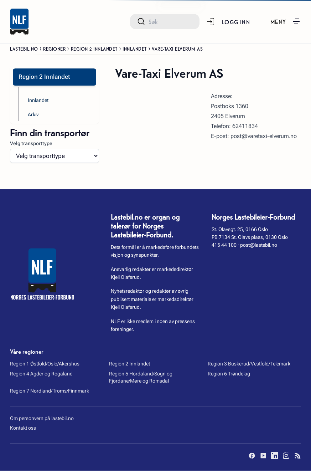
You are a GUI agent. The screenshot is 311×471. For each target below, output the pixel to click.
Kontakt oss (23, 428)
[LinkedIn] (274, 456)
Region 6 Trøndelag (229, 374)
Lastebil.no (24, 48)
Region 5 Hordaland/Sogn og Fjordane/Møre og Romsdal (140, 377)
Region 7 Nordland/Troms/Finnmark (49, 391)
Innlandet (135, 48)
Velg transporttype (31, 143)
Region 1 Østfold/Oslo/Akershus (44, 364)
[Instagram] (286, 456)
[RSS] (297, 456)
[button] (285, 21)
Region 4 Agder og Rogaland (41, 374)
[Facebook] (251, 456)
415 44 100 (224, 245)
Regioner (54, 48)
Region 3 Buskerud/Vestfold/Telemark (249, 364)
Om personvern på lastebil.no (42, 418)
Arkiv (33, 114)
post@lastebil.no (258, 245)
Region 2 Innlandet (94, 48)
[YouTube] (263, 456)
